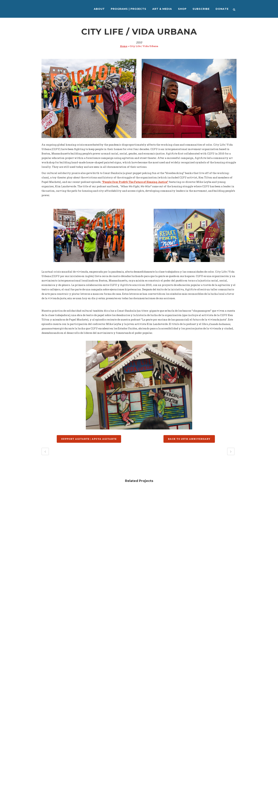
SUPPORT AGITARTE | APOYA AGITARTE (89, 438)
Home (123, 46)
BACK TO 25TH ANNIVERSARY (189, 438)
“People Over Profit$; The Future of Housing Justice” (135, 182)
